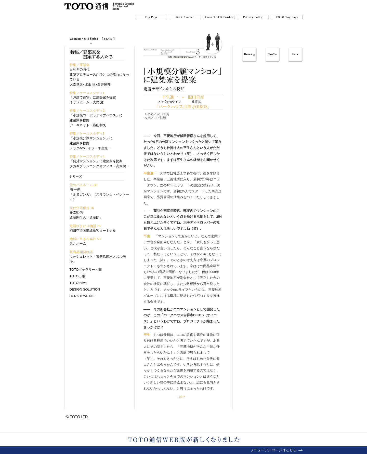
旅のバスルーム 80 (83, 185)
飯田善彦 (186, 136)
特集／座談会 (79, 65)
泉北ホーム (78, 243)
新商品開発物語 (81, 252)
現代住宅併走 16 (82, 208)
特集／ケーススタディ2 (87, 111)
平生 (186, 148)
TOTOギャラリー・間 (86, 269)
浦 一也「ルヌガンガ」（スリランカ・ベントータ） (99, 194)
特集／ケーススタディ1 (87, 93)
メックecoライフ (176, 290)
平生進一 (150, 173)
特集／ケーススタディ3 (87, 133)
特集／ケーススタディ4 (87, 156)
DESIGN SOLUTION (85, 289)
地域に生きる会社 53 (85, 239)
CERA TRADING (82, 296)
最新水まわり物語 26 (85, 226)
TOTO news (78, 283)
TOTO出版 (77, 276)
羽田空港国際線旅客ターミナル (93, 230)
